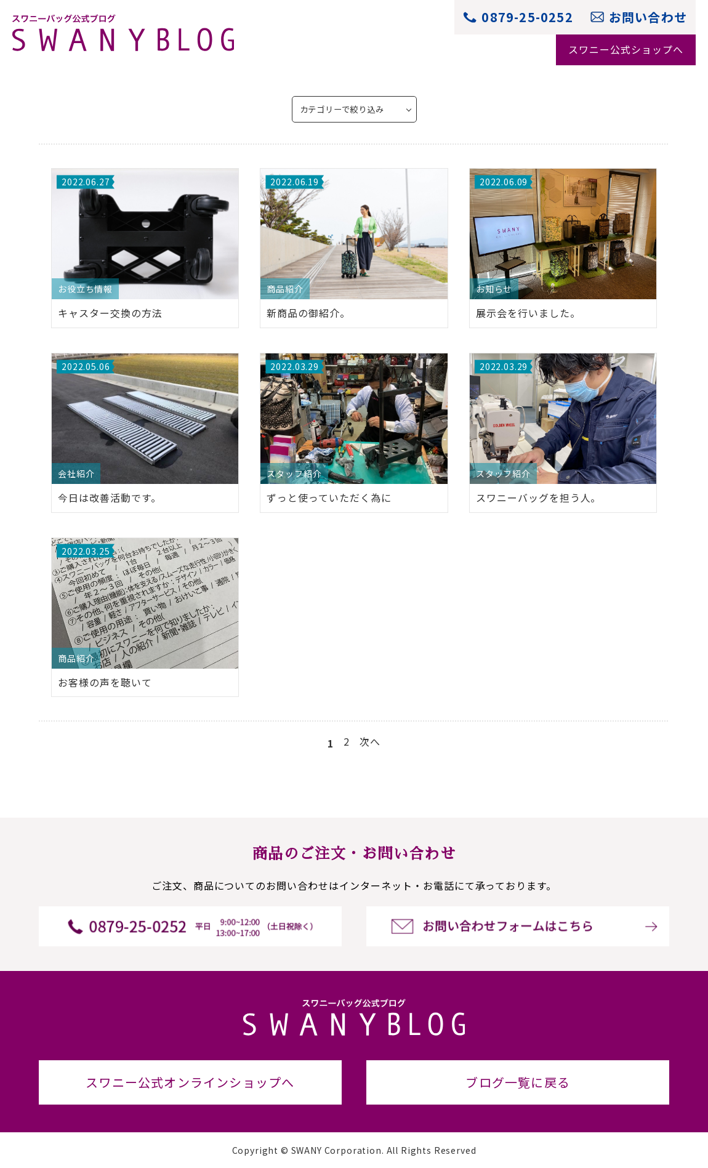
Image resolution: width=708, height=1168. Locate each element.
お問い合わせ (648, 17)
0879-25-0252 (527, 17)
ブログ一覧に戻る (517, 1082)
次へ (370, 741)
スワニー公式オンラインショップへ (190, 1082)
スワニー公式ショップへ (625, 49)
